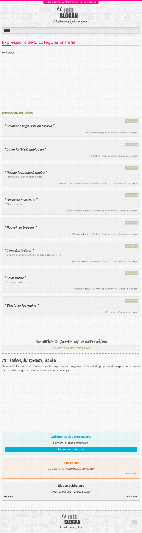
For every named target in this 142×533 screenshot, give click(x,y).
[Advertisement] (71, 81)
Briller (10, 200)
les (24, 305)
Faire (10, 278)
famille (46, 126)
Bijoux (70, 211)
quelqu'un (36, 149)
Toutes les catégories (71, 449)
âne (11, 251)
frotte (19, 251)
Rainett (9, 496)
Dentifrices (82, 183)
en (39, 126)
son (18, 126)
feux (31, 200)
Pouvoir (12, 227)
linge (25, 126)
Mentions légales (71, 527)
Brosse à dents (67, 183)
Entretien (111, 133)
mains (31, 305)
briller (19, 278)
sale (33, 126)
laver (17, 305)
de (18, 200)
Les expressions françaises (71, 348)
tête (22, 149)
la (17, 149)
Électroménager (95, 133)
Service (58, 442)
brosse (26, 173)
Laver (10, 126)
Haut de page (134, 522)
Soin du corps (109, 156)
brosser (28, 227)
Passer (11, 173)
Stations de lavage (128, 133)
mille (23, 200)
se (20, 227)
